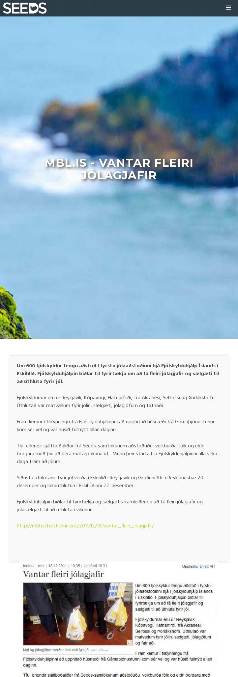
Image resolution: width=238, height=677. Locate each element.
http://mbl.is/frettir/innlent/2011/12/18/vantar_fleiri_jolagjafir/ (85, 526)
